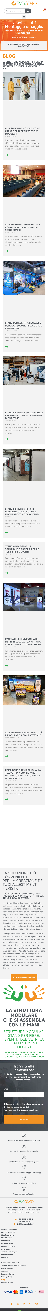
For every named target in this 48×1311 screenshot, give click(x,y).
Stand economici (7, 1235)
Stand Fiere (5, 1241)
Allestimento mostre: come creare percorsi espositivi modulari (22, 131)
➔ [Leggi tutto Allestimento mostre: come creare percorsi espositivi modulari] (7, 154)
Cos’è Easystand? (8, 1232)
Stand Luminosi (7, 1255)
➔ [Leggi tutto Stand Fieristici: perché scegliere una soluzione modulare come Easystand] (7, 532)
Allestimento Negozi (9, 1252)
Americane (5, 1249)
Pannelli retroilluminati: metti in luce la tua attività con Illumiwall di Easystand (23, 642)
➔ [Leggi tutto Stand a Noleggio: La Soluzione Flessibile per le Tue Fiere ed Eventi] (7, 572)
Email (6, 1089)
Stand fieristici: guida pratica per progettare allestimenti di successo (24, 415)
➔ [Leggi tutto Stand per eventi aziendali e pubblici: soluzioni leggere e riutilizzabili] (7, 346)
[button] (24, 17)
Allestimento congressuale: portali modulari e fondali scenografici (23, 227)
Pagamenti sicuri (7, 1274)
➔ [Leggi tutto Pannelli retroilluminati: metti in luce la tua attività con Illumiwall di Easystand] (7, 665)
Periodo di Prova (8, 1246)
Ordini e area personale (10, 1263)
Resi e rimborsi (7, 1268)
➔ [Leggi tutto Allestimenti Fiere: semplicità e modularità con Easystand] (7, 756)
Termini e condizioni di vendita (13, 1265)
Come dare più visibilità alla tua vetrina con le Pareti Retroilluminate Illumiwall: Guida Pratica (23, 774)
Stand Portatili (7, 1238)
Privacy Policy (6, 1277)
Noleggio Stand (7, 1243)
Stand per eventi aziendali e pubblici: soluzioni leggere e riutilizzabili (23, 326)
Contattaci (5, 1257)
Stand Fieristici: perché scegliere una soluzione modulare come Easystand (22, 511)
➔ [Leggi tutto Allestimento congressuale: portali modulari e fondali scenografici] (7, 250)
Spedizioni (5, 1271)
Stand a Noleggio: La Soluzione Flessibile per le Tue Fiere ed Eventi (22, 549)
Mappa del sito (7, 1282)
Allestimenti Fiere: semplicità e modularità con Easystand (23, 734)
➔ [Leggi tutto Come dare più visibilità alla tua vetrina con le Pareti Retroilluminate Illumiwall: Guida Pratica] (7, 799)
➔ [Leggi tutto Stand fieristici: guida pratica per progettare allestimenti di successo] (7, 438)
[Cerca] (28, 11)
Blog (3, 1280)
